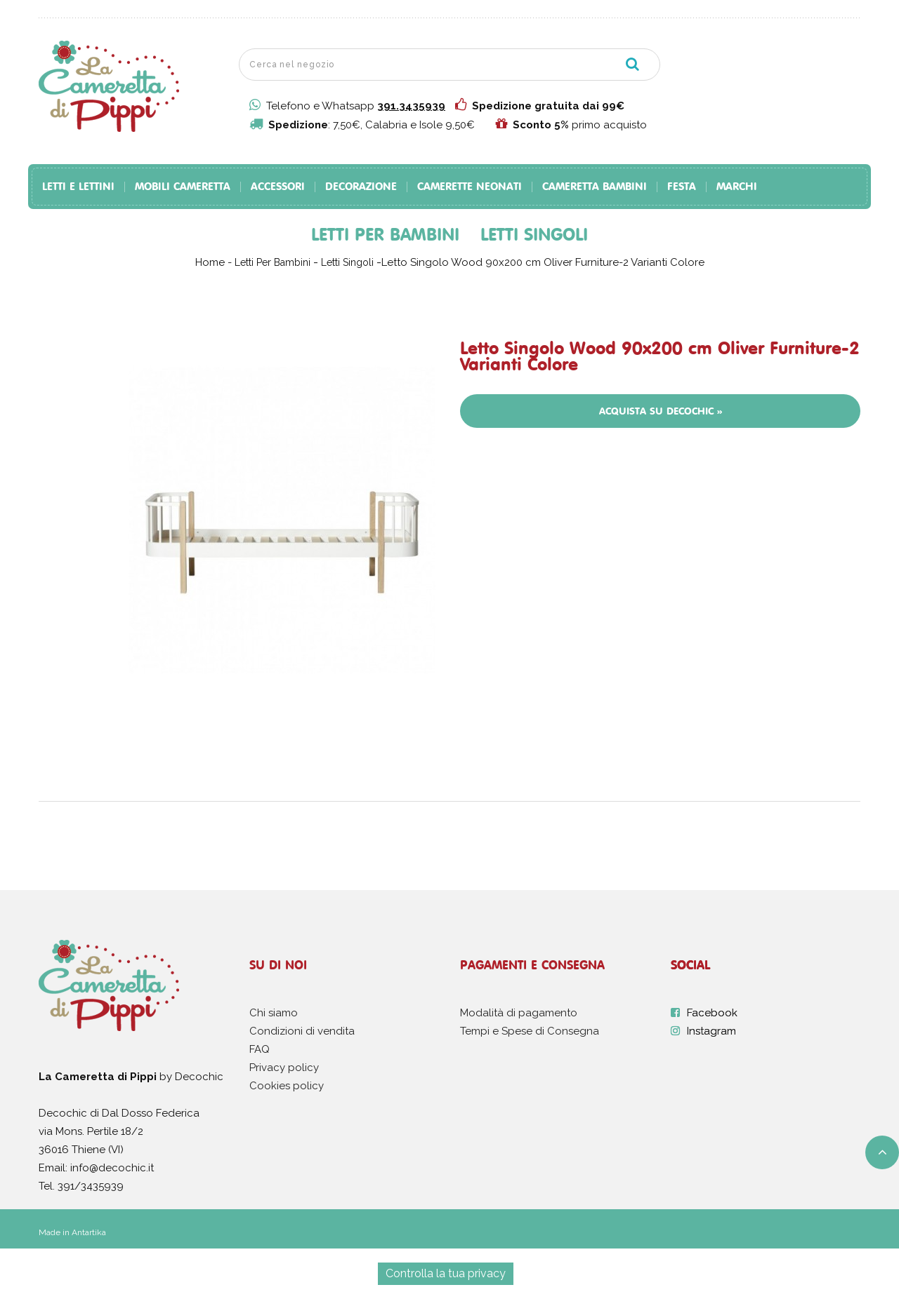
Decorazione (361, 187)
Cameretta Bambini (594, 187)
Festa (681, 187)
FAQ (259, 1049)
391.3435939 (411, 106)
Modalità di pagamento (518, 1013)
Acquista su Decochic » (660, 411)
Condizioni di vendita (302, 1031)
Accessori (278, 187)
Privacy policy (284, 1067)
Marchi (736, 187)
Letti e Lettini (78, 187)
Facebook (712, 1013)
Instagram (711, 1031)
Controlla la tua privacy (446, 1273)
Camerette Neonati (469, 187)
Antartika (89, 1232)
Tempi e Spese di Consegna (529, 1031)
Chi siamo (273, 1013)
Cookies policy (286, 1085)
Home (210, 262)
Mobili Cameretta (182, 187)
